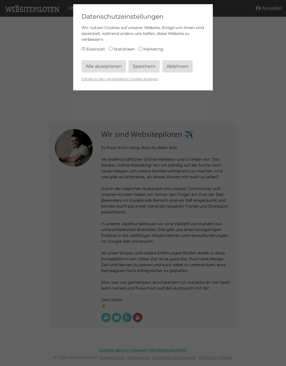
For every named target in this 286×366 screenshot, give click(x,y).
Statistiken (122, 49)
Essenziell (94, 49)
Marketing (151, 49)
